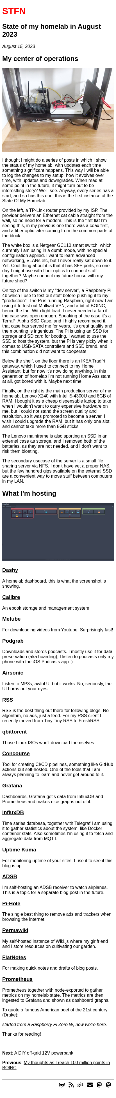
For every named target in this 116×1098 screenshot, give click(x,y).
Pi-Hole (11, 903)
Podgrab (13, 641)
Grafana (12, 786)
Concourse (16, 753)
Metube (11, 619)
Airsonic (12, 673)
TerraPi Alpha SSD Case (26, 321)
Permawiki (15, 930)
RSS (7, 700)
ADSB (9, 876)
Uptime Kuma (19, 850)
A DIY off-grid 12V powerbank (43, 1053)
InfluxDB (13, 812)
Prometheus (17, 979)
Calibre (11, 597)
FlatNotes (14, 957)
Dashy (10, 570)
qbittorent (14, 732)
